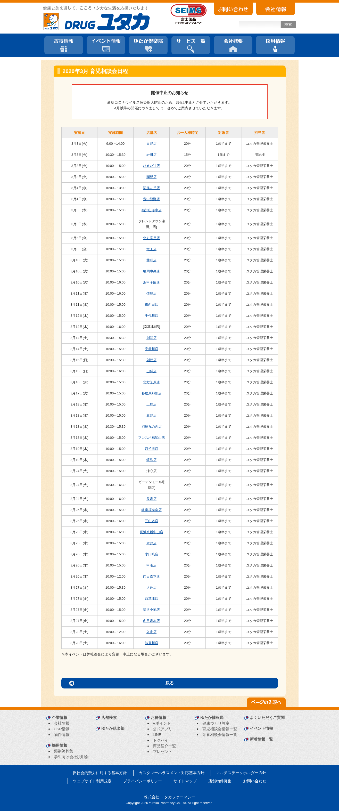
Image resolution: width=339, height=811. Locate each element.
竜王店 (151, 249)
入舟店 (151, 587)
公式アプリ (162, 729)
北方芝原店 (151, 382)
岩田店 (151, 155)
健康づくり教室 (215, 723)
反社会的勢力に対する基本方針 (100, 773)
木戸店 (151, 543)
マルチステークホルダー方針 (241, 773)
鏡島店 (151, 460)
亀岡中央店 (151, 271)
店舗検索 (109, 717)
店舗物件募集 (219, 781)
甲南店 (151, 565)
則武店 (151, 338)
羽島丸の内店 (152, 426)
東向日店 (151, 304)
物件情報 (61, 734)
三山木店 (151, 521)
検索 (288, 24)
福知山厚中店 (152, 210)
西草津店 (151, 599)
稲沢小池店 (151, 610)
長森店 (151, 499)
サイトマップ (185, 781)
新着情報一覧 (261, 739)
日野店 (151, 143)
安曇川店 (151, 349)
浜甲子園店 (151, 282)
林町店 (151, 260)
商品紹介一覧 (164, 746)
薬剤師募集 (63, 751)
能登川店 (151, 643)
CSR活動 (62, 729)
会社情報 (61, 723)
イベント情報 (261, 728)
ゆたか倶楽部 (113, 728)
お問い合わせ (254, 781)
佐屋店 (151, 293)
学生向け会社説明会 (71, 757)
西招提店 (151, 449)
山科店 (151, 371)
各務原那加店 (152, 393)
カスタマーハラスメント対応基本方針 (171, 773)
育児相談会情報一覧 (219, 729)
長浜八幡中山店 (151, 532)
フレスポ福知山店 (151, 438)
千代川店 (151, 316)
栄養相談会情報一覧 (219, 734)
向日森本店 (151, 576)
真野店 (151, 415)
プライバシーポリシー (142, 781)
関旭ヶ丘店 (151, 188)
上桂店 (151, 404)
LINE (157, 734)
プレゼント (162, 751)
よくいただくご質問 (267, 717)
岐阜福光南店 (152, 510)
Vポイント (162, 723)
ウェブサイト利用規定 (92, 781)
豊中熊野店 (151, 199)
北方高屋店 (151, 238)
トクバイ (160, 740)
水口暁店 (151, 554)
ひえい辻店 (151, 166)
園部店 (151, 177)
